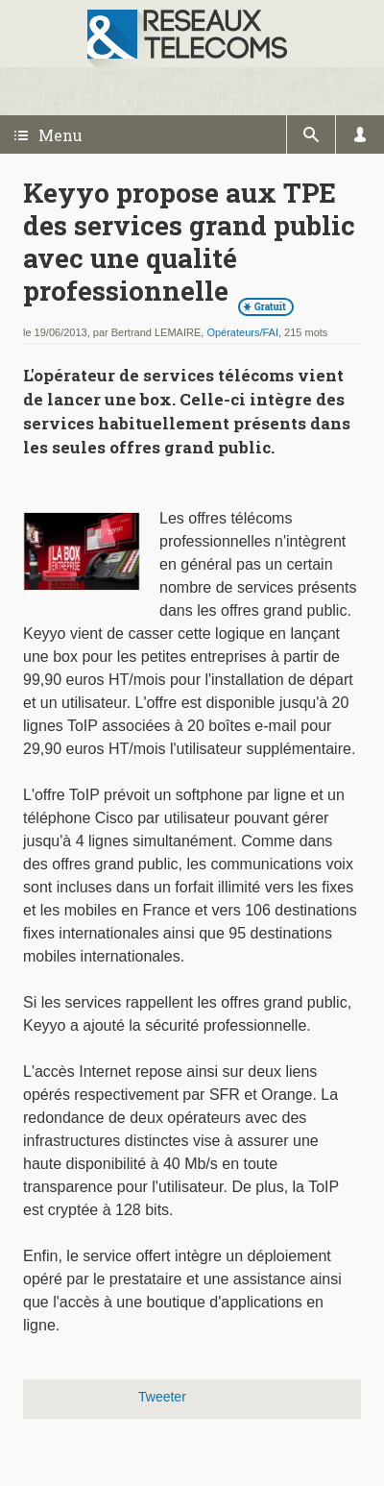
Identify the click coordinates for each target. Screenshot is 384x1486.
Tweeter (162, 1396)
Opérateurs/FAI (242, 332)
